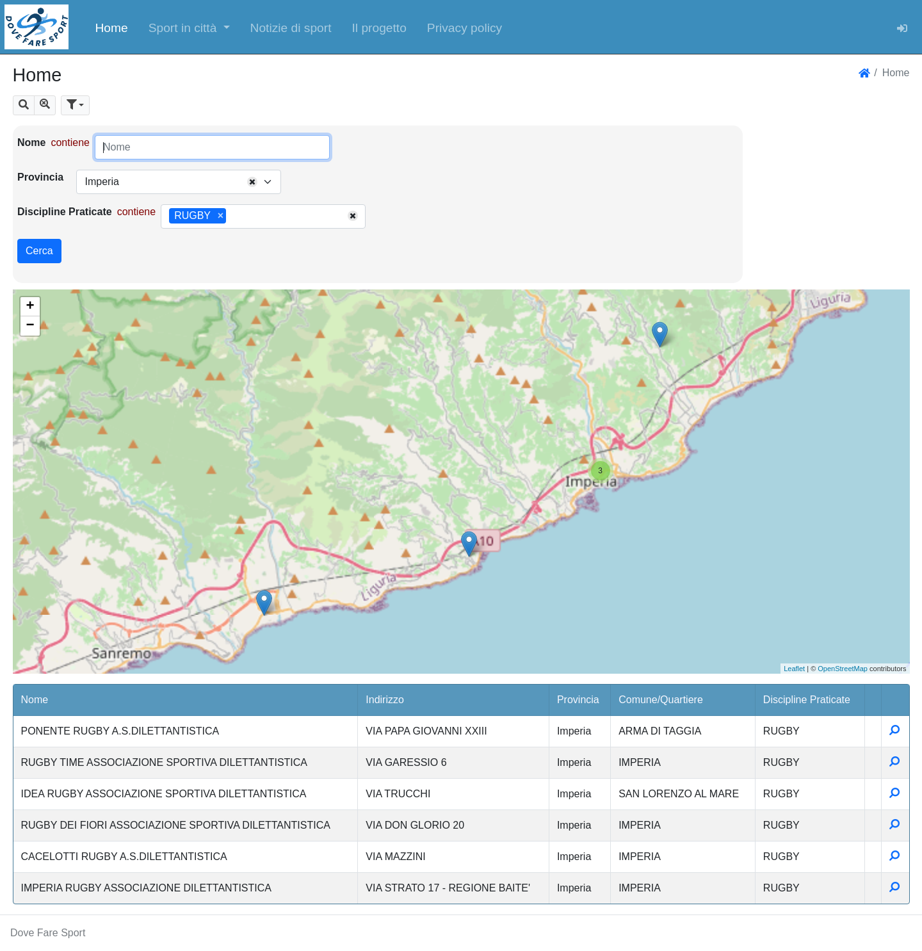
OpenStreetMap (843, 668)
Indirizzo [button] (385, 699)
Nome (31, 142)
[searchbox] (234, 216)
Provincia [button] (578, 699)
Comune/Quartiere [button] (661, 699)
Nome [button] (35, 699)
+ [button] (30, 306)
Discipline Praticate (64, 211)
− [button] (30, 326)
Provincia (40, 177)
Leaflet (794, 668)
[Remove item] (220, 216)
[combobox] (178, 182)
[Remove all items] (252, 182)
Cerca (39, 250)
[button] (189, 27)
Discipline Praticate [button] (806, 699)
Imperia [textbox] (101, 181)
